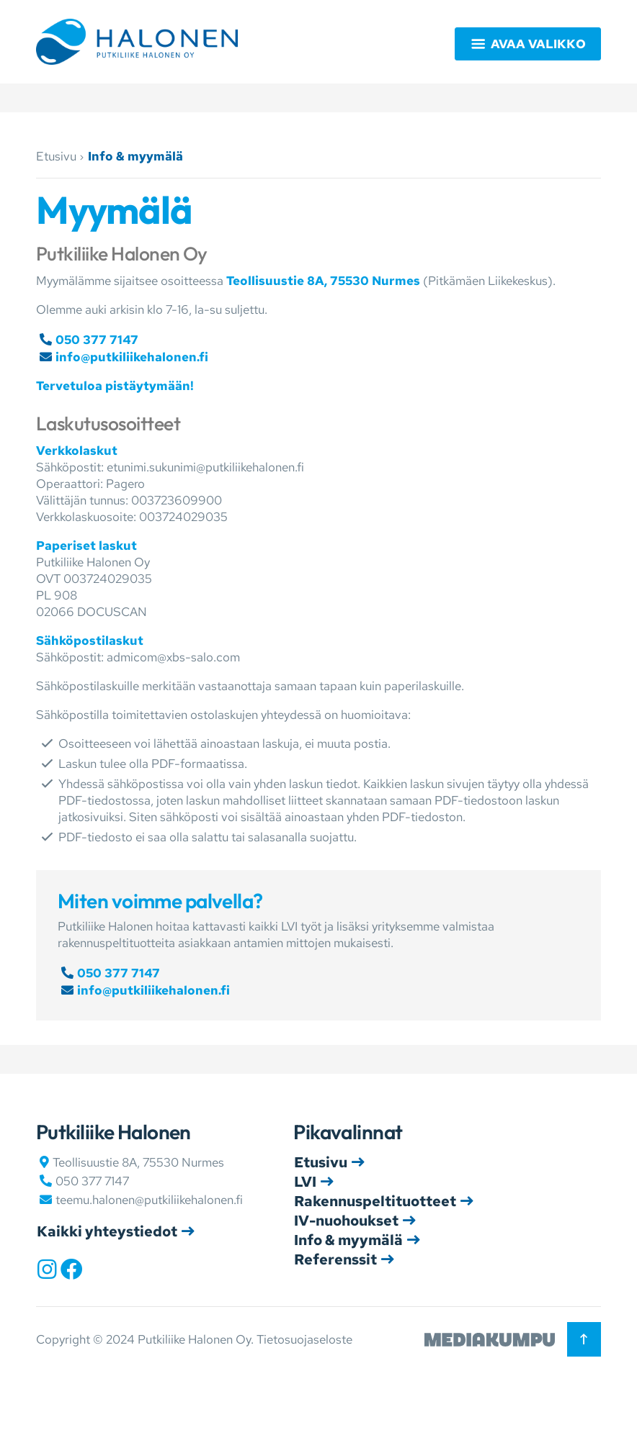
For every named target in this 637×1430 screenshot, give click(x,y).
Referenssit (335, 1259)
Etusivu (56, 156)
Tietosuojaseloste (304, 1339)
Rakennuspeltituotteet (375, 1201)
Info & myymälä (348, 1240)
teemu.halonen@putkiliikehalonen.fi (149, 1200)
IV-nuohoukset (346, 1220)
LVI (305, 1181)
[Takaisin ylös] (584, 1339)
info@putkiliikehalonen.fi (131, 357)
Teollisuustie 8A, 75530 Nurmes (323, 281)
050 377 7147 (96, 340)
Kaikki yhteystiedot (107, 1231)
